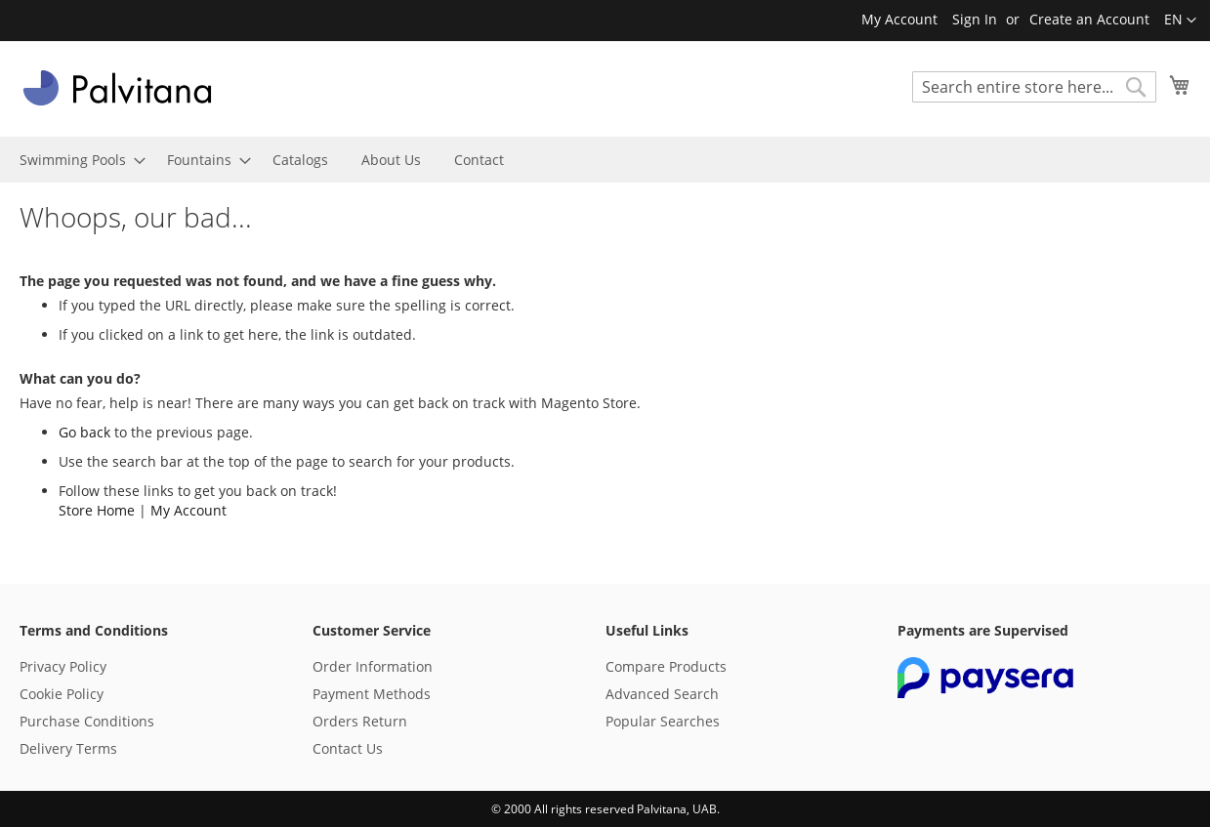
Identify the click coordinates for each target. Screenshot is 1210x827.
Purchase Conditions (87, 721)
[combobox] (1034, 87)
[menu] (605, 160)
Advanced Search (662, 693)
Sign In (974, 19)
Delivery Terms (68, 748)
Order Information (373, 666)
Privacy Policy (63, 666)
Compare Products (666, 666)
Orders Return (360, 721)
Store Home (97, 510)
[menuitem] (77, 160)
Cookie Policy (62, 693)
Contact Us (348, 748)
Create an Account (1089, 19)
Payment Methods (372, 693)
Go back (84, 432)
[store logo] (117, 87)
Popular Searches (662, 721)
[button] (1180, 20)
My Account (899, 19)
